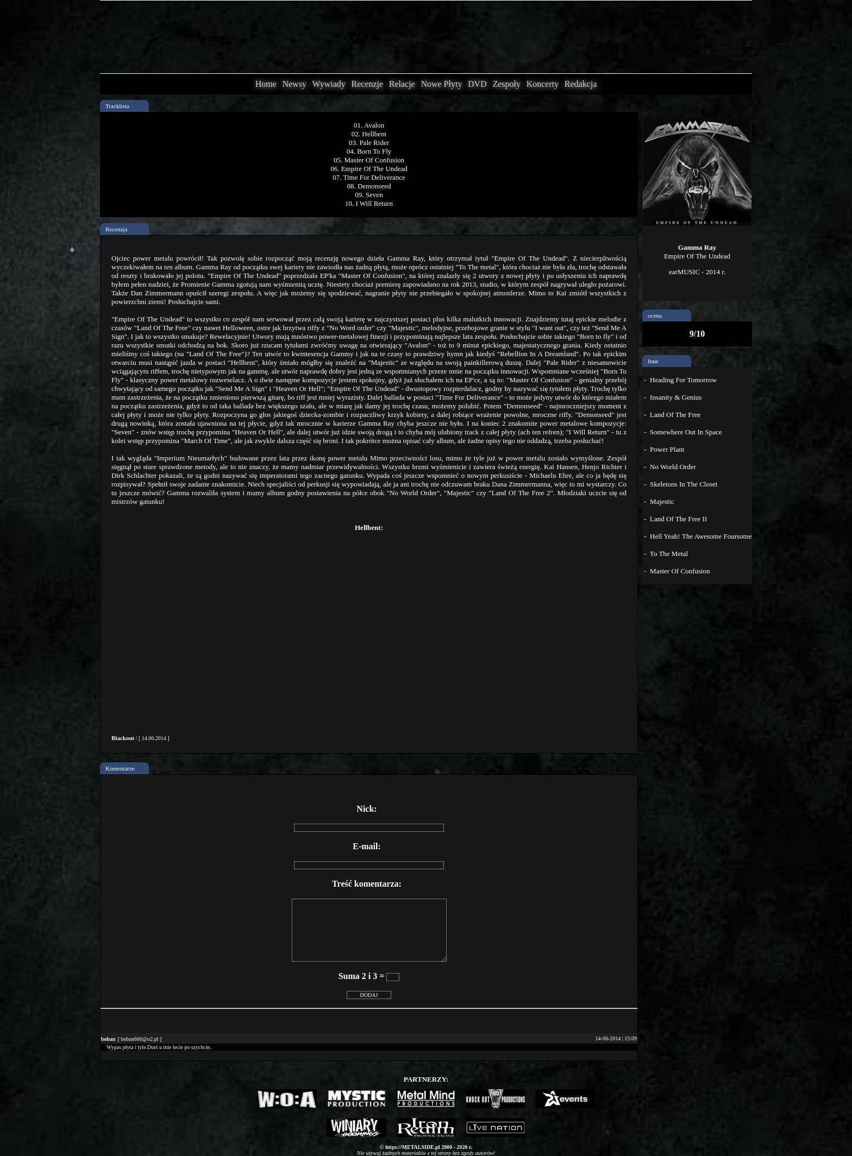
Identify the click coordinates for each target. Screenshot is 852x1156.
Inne (653, 361)
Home (266, 84)
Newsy (294, 84)
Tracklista (117, 106)
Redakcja (581, 84)
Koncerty (543, 84)
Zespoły (506, 84)
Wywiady (329, 84)
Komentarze (120, 768)
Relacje (402, 84)
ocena (655, 315)
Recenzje (367, 84)
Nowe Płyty (441, 84)
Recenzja (116, 229)
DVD (477, 84)
